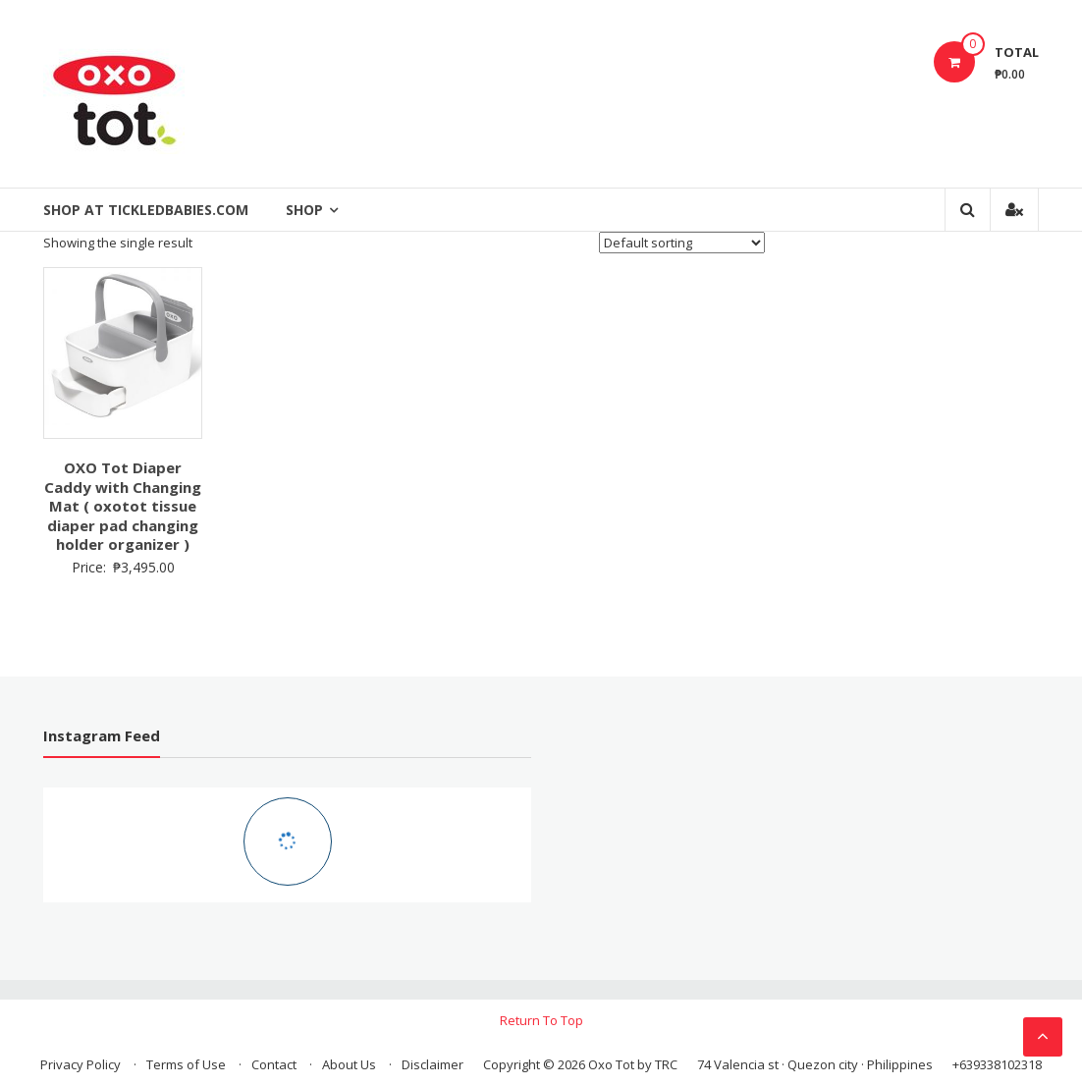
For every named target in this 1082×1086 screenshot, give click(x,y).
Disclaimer (432, 1064)
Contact (274, 1064)
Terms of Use (186, 1064)
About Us (349, 1064)
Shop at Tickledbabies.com (145, 209)
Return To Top (541, 1020)
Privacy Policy (80, 1064)
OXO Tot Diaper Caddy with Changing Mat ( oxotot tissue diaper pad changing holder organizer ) (122, 506)
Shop (304, 209)
